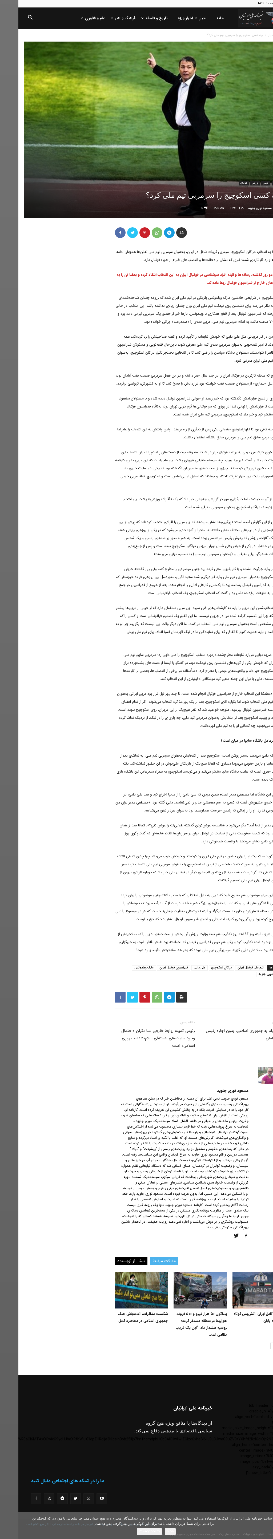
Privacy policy (131, 1531)
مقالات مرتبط (145, 1261)
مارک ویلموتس (125, 968)
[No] (266, 1525)
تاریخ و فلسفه (136, 18)
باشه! (151, 1531)
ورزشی (236, 183)
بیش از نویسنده (112, 1261)
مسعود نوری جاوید (241, 208)
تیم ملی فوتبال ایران (232, 968)
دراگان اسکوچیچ (203, 968)
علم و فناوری (75, 18)
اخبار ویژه (166, 18)
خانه (201, 18)
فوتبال (225, 183)
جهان (247, 183)
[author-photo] (250, 1083)
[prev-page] (263, 1346)
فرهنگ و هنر (105, 18)
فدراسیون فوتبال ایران (155, 968)
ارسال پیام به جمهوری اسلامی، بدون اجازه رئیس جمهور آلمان (227, 1034)
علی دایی (181, 968)
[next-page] (255, 1346)
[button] (11, 18)
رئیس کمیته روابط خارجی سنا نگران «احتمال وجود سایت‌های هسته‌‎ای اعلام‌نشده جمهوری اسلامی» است (139, 1038)
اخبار (183, 18)
